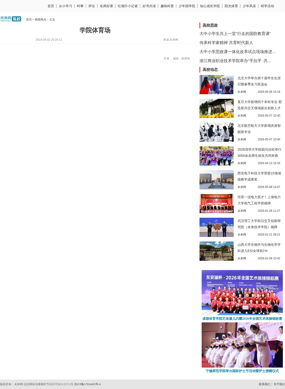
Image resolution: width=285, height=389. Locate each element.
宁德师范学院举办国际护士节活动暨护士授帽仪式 (242, 371)
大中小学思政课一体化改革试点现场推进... (238, 51)
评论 (91, 6)
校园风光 (40, 19)
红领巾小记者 (128, 6)
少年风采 (249, 6)
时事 (80, 6)
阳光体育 (231, 6)
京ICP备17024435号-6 (87, 384)
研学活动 (267, 6)
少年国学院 (187, 6)
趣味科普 (167, 6)
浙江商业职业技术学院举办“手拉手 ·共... (235, 61)
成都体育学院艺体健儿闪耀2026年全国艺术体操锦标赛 (242, 318)
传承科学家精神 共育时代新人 (226, 42)
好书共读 (149, 6)
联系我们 (264, 384)
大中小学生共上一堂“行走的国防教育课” (235, 33)
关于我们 (279, 384)
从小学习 (65, 6)
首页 (51, 6)
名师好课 (106, 6)
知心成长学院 (210, 6)
